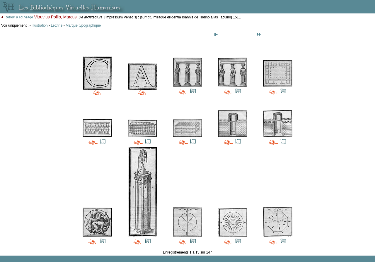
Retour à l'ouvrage (18, 17)
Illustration (40, 25)
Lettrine (56, 25)
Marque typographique (83, 25)
